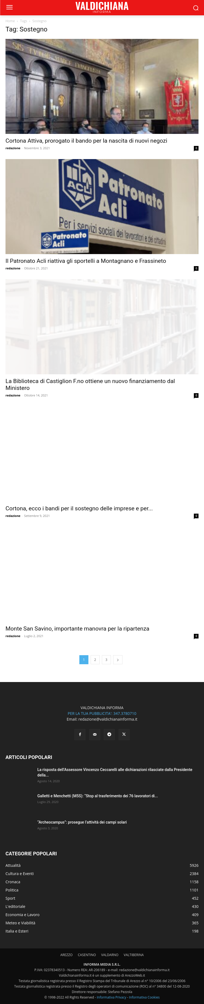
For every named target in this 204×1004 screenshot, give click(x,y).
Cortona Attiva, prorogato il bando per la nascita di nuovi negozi (86, 140)
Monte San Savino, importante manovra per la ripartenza (77, 628)
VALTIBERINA (134, 955)
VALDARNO (109, 955)
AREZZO (66, 955)
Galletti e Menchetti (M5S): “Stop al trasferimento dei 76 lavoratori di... (97, 796)
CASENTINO (87, 955)
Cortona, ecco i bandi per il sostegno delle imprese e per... (79, 508)
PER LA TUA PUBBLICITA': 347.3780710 (102, 713)
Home (10, 21)
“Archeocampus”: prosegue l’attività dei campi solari (82, 822)
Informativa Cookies (144, 997)
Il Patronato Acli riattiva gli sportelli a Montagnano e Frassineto (85, 261)
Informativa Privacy (111, 997)
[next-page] (117, 659)
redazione (12, 148)
